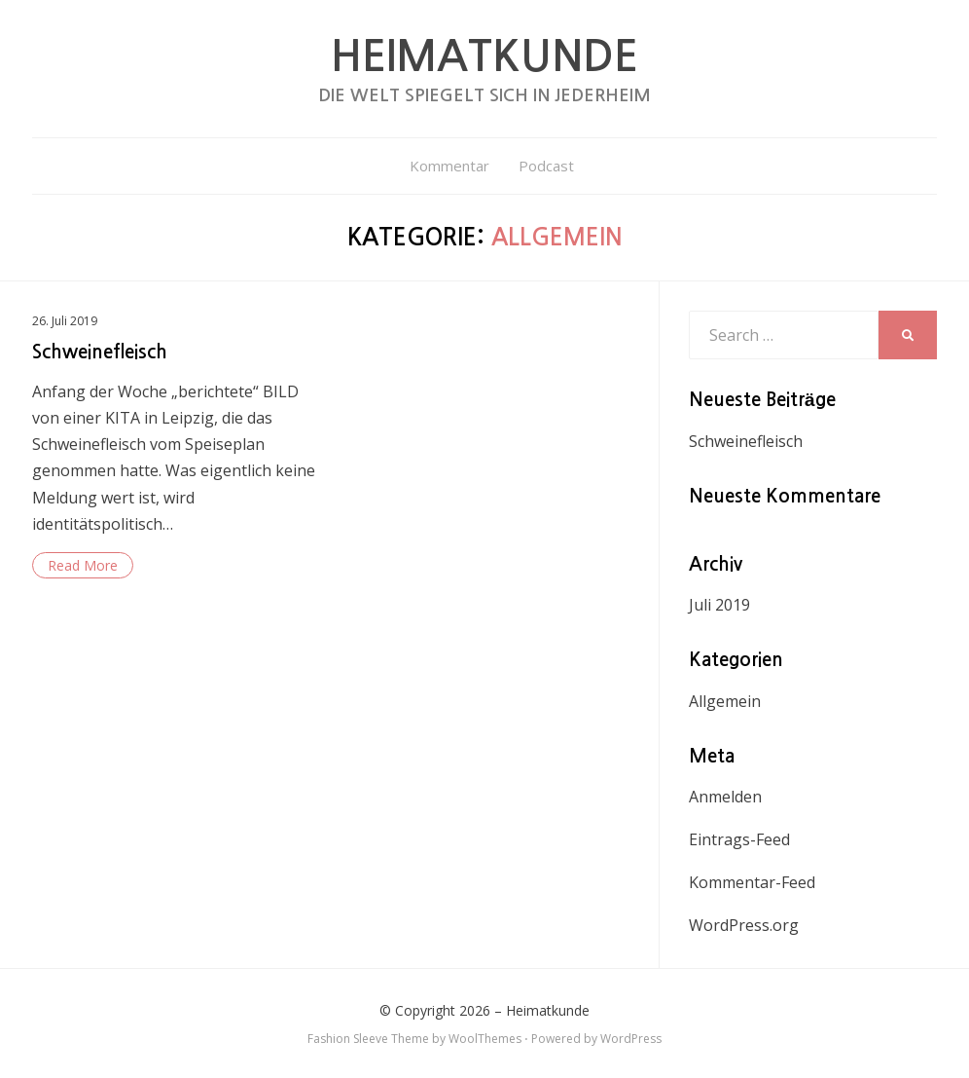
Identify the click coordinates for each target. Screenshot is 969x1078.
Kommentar (449, 165)
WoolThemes (485, 1038)
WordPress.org (744, 925)
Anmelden (725, 796)
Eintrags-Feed (739, 839)
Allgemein (725, 701)
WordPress (631, 1038)
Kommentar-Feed (752, 882)
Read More (83, 565)
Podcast (546, 165)
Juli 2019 (719, 604)
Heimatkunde (484, 56)
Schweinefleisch (99, 352)
